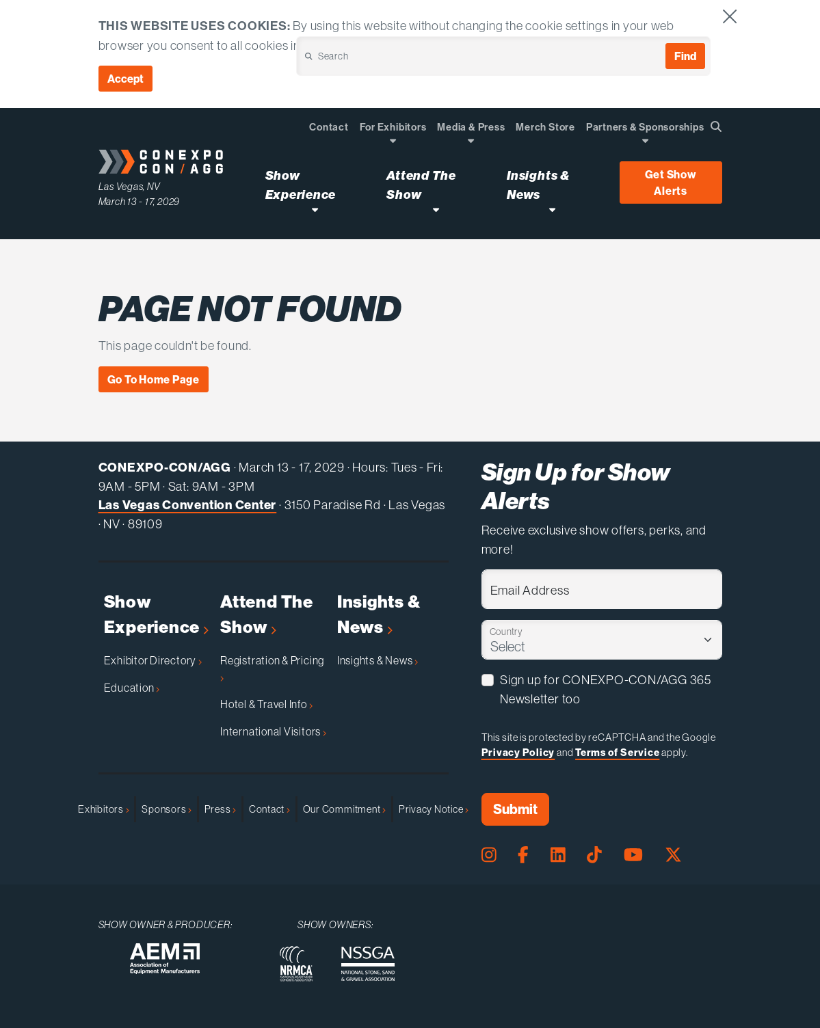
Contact (269, 809)
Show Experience (156, 615)
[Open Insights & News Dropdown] (552, 209)
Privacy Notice (433, 809)
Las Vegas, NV (129, 186)
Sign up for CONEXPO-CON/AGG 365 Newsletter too (605, 689)
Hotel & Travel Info (266, 704)
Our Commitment (344, 809)
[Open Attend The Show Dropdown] (436, 209)
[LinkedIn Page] (558, 854)
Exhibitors (103, 809)
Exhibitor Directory (153, 660)
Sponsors (166, 809)
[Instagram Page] (489, 854)
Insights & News (379, 615)
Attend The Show (266, 615)
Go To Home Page (153, 379)
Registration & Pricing (272, 667)
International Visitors (273, 731)
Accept (125, 78)
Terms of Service (617, 752)
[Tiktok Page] (594, 854)
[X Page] (673, 854)
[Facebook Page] (523, 854)
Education (132, 687)
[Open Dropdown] (393, 140)
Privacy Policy (518, 752)
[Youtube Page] (633, 854)
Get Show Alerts (671, 182)
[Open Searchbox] (716, 126)
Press (220, 809)
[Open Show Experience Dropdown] (315, 209)
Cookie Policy (365, 45)
